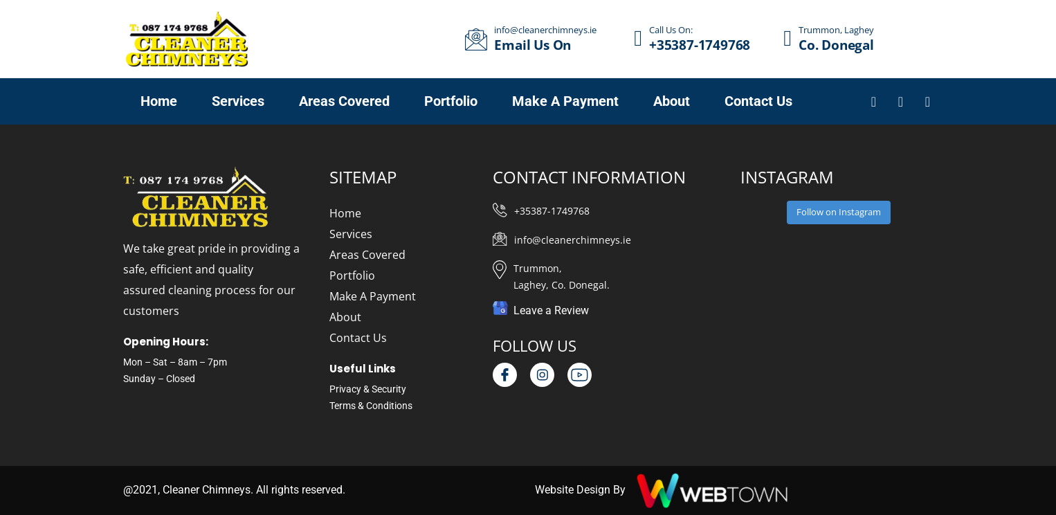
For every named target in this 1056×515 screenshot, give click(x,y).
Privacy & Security (367, 389)
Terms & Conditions (370, 405)
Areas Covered (367, 254)
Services (350, 234)
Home (345, 213)
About (345, 317)
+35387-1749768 (552, 210)
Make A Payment (372, 296)
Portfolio (352, 275)
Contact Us (358, 337)
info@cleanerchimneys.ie (572, 239)
